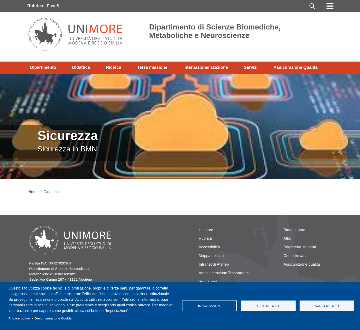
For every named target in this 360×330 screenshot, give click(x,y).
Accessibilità (209, 247)
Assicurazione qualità (302, 264)
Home (33, 192)
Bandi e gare (294, 230)
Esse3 (53, 6)
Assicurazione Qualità (296, 67)
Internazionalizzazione (205, 67)
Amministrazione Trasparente (224, 273)
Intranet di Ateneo (214, 264)
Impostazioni (209, 306)
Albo (287, 238)
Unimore (206, 230)
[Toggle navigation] (330, 6)
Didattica (81, 67)
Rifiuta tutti (268, 306)
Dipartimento (43, 67)
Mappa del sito (211, 256)
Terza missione (152, 67)
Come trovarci (296, 256)
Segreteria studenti (300, 247)
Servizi (250, 67)
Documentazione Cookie (53, 318)
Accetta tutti (327, 306)
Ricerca (113, 67)
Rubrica (35, 6)
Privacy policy (19, 318)
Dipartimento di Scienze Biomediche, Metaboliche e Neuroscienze (215, 31)
